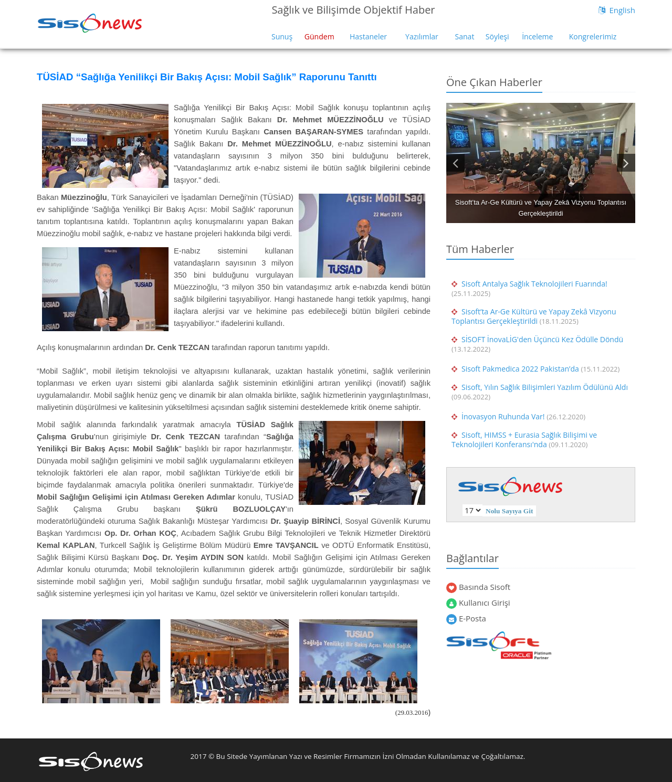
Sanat (465, 36)
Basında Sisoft (484, 587)
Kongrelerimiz (592, 36)
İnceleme (537, 36)
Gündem (319, 36)
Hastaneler (368, 36)
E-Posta (472, 618)
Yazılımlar (421, 36)
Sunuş (281, 36)
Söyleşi (497, 36)
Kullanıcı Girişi (484, 602)
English (622, 10)
